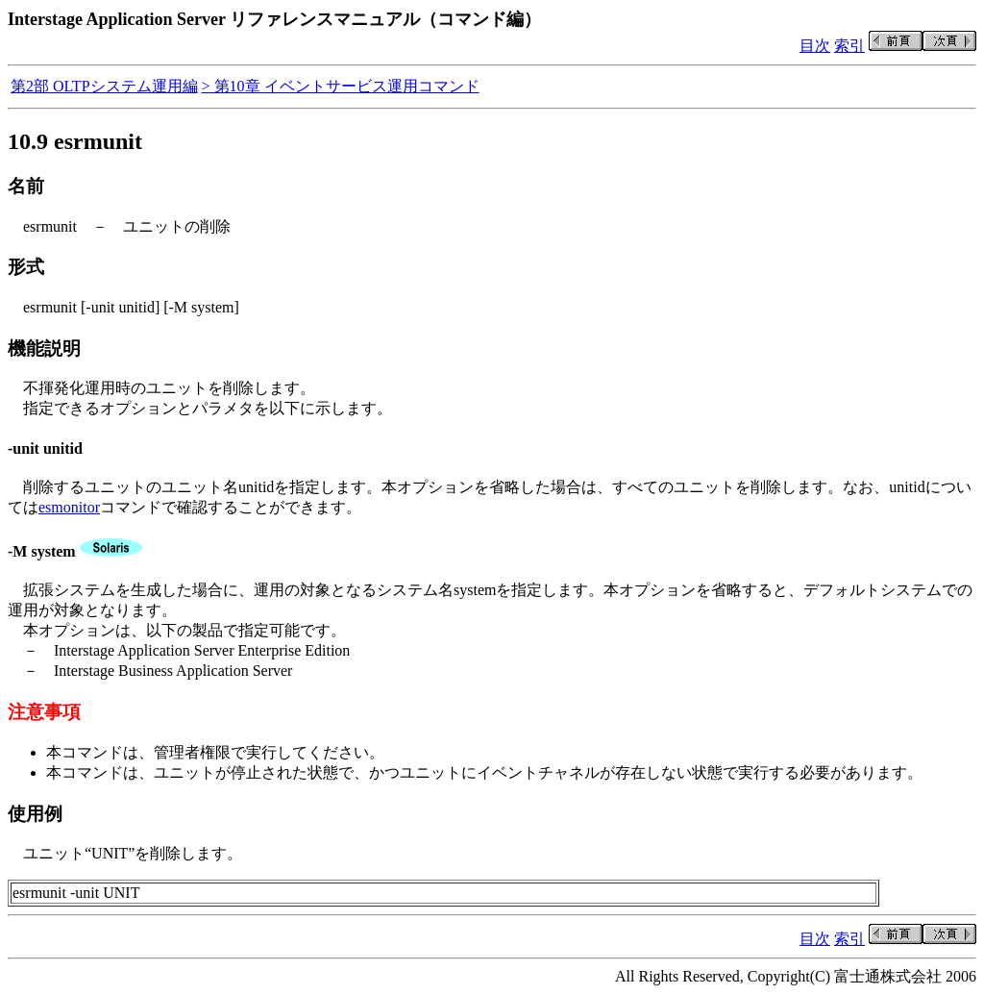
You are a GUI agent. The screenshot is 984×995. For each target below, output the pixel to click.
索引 (849, 45)
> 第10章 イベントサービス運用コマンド (341, 86)
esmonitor (69, 507)
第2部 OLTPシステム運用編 (104, 86)
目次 (815, 45)
